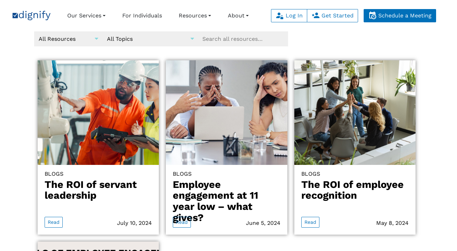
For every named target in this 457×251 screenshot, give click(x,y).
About (236, 15)
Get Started (332, 15)
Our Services (84, 15)
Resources (193, 15)
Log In (289, 15)
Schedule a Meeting (400, 15)
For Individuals (142, 15)
